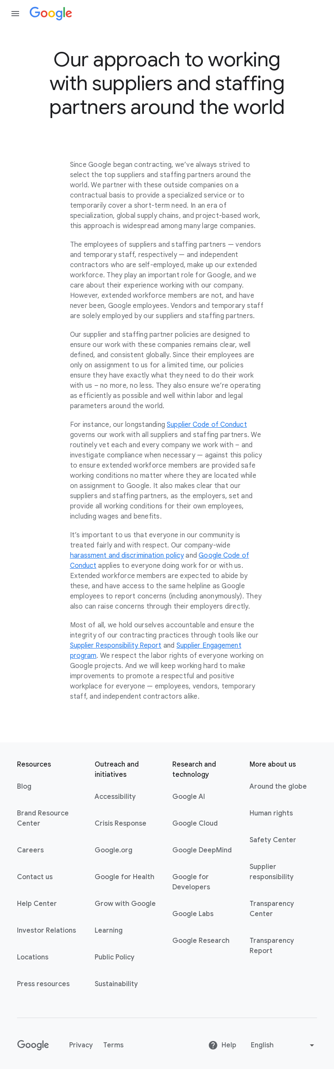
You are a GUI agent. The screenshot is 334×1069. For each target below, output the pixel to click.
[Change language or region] (283, 1045)
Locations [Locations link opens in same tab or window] (32, 957)
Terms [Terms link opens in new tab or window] (113, 1045)
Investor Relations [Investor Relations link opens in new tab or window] (46, 930)
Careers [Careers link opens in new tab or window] (30, 850)
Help (222, 1045)
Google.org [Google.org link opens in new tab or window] (113, 850)
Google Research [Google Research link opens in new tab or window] (201, 940)
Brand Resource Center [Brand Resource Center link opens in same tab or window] (43, 818)
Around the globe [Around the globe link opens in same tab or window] (278, 786)
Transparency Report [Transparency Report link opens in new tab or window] (272, 945)
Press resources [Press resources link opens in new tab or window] (43, 984)
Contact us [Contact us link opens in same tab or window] (35, 877)
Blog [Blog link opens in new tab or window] (24, 786)
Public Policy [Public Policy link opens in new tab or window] (115, 957)
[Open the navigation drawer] (15, 13)
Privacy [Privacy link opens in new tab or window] (81, 1045)
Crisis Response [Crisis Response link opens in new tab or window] (120, 823)
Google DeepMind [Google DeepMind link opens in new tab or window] (202, 850)
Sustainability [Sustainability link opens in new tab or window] (116, 984)
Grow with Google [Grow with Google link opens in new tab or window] (125, 904)
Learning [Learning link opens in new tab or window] (109, 930)
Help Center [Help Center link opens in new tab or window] (37, 904)
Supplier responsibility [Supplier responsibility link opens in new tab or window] (272, 872)
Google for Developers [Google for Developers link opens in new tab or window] (191, 882)
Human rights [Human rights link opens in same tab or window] (271, 813)
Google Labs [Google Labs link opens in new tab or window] (192, 914)
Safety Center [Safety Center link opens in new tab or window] (273, 840)
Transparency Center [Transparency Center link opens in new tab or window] (272, 909)
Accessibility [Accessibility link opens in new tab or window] (115, 797)
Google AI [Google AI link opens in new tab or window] (188, 797)
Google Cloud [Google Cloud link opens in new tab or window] (195, 823)
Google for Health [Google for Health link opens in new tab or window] (124, 877)
